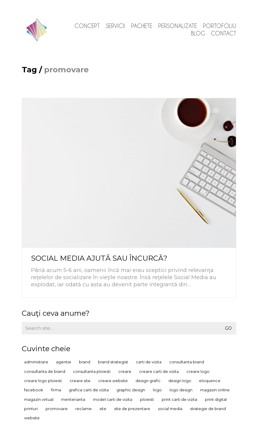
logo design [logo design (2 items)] (181, 389)
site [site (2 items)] (103, 408)
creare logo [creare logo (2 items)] (197, 371)
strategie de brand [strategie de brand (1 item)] (208, 408)
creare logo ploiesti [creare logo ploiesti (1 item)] (43, 380)
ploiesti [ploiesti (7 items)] (147, 399)
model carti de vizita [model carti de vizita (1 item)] (112, 399)
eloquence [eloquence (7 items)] (209, 380)
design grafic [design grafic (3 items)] (148, 380)
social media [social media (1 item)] (170, 408)
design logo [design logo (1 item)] (179, 380)
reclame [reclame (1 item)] (83, 408)
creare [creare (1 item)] (124, 371)
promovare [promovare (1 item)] (57, 408)
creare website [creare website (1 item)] (113, 380)
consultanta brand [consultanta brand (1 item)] (186, 361)
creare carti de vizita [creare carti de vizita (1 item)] (159, 371)
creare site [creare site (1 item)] (80, 380)
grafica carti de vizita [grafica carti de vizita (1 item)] (89, 389)
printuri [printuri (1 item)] (31, 408)
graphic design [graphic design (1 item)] (130, 389)
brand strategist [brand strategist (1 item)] (113, 361)
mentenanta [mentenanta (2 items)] (73, 399)
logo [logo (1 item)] (157, 389)
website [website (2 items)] (32, 417)
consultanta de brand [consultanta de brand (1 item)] (44, 371)
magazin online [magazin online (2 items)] (215, 389)
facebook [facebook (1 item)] (33, 389)
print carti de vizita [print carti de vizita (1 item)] (179, 399)
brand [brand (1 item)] (84, 361)
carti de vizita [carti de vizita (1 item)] (148, 361)
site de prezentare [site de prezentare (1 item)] (132, 408)
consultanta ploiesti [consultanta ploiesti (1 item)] (92, 371)
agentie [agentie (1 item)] (63, 361)
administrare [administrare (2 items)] (36, 361)
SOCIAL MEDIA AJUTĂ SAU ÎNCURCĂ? (99, 258)
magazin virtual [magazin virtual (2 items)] (38, 399)
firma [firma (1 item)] (56, 389)
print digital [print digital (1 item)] (216, 399)
